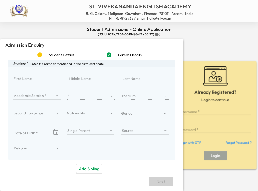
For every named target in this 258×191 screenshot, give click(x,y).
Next (161, 181)
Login (215, 155)
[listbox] (37, 96)
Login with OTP (190, 143)
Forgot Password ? (238, 143)
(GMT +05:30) (144, 34)
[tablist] (91, 55)
